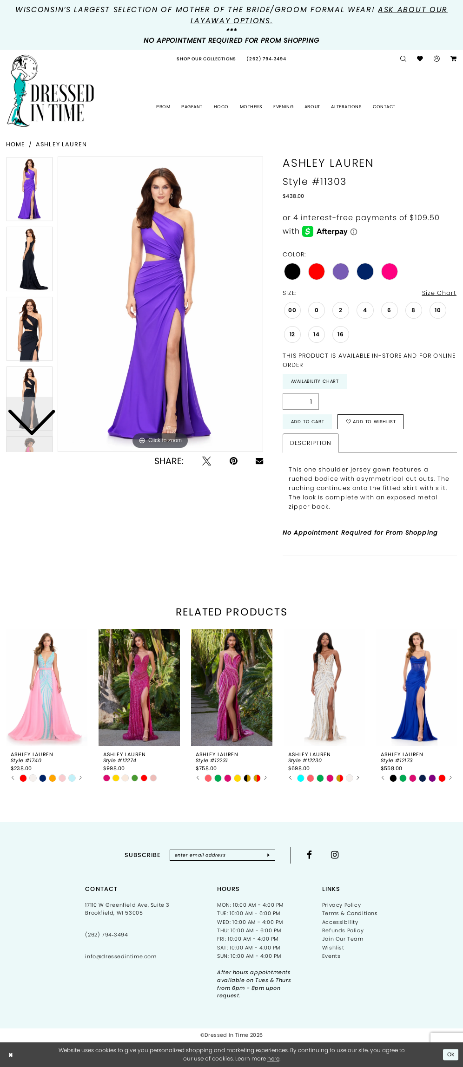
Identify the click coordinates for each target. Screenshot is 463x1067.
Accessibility (340, 922)
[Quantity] (301, 401)
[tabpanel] (160, 304)
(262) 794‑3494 (106, 934)
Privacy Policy (341, 905)
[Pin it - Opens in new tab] (233, 461)
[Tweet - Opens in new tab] (206, 461)
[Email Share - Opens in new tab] (259, 461)
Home (15, 144)
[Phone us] (266, 59)
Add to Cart (307, 422)
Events (331, 956)
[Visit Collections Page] (206, 59)
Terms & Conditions (350, 913)
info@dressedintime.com (120, 956)
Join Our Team (343, 939)
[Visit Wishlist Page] (420, 59)
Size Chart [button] (439, 293)
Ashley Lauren (61, 144)
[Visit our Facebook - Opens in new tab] (309, 855)
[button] (437, 59)
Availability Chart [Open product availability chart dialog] (315, 381)
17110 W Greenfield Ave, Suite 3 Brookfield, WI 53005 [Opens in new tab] (127, 908)
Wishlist (333, 947)
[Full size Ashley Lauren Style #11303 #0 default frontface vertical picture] (160, 304)
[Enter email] (222, 855)
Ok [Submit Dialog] (451, 1054)
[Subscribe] (268, 855)
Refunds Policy (343, 930)
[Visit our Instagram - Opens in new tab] (335, 855)
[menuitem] (206, 59)
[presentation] (46, 687)
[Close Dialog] (11, 1054)
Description (310, 443)
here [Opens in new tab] (273, 1058)
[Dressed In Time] (50, 91)
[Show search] (403, 59)
